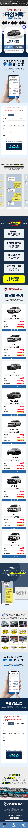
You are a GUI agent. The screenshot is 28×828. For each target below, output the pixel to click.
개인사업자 (17, 115)
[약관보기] (19, 141)
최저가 (19, 125)
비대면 (23, 125)
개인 (11, 115)
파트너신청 (14, 818)
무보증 (15, 125)
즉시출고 (10, 125)
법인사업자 (22, 115)
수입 (21, 118)
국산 (12, 118)
